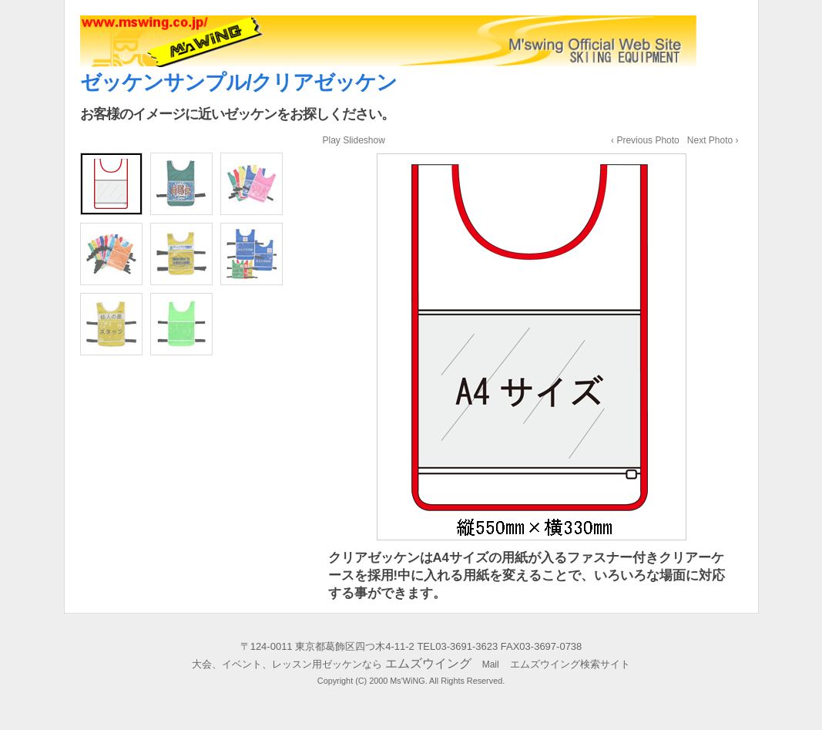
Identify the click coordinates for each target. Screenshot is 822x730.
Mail (490, 664)
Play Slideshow (354, 140)
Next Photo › (713, 140)
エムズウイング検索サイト (564, 664)
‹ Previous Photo (645, 140)
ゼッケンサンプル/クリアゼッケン (239, 82)
